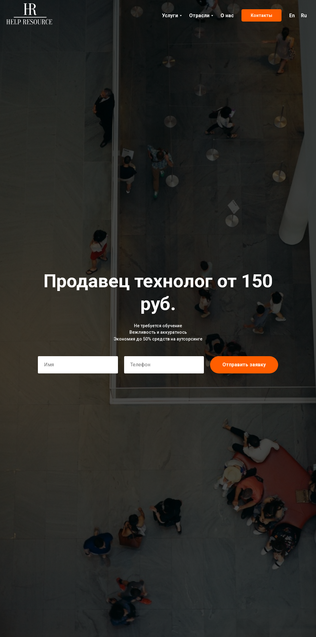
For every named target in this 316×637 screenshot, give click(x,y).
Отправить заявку (244, 365)
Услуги (170, 15)
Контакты (261, 15)
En (292, 15)
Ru (304, 15)
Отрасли (199, 15)
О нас (227, 15)
